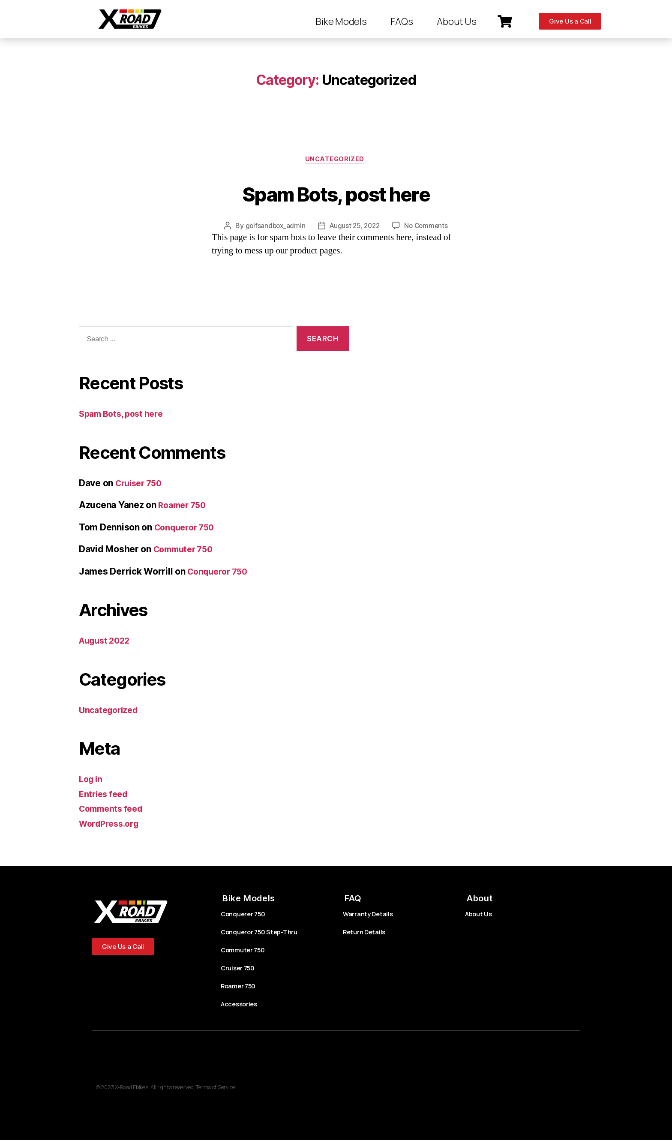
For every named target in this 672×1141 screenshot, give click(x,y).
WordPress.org (111, 824)
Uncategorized (336, 160)
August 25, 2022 (354, 227)
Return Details (366, 933)
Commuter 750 (186, 550)
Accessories (241, 1005)
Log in (92, 780)
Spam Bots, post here (336, 193)
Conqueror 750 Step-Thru (262, 933)
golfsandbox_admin (272, 227)
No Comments (428, 227)
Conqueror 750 (187, 528)
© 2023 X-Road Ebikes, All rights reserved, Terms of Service (171, 1088)
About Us (456, 21)
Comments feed (113, 810)
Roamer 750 (184, 506)
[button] (506, 21)
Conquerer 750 (245, 915)
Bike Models (340, 21)
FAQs (401, 21)
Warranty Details (370, 915)
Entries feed (105, 795)
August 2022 (107, 642)
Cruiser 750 (141, 484)
